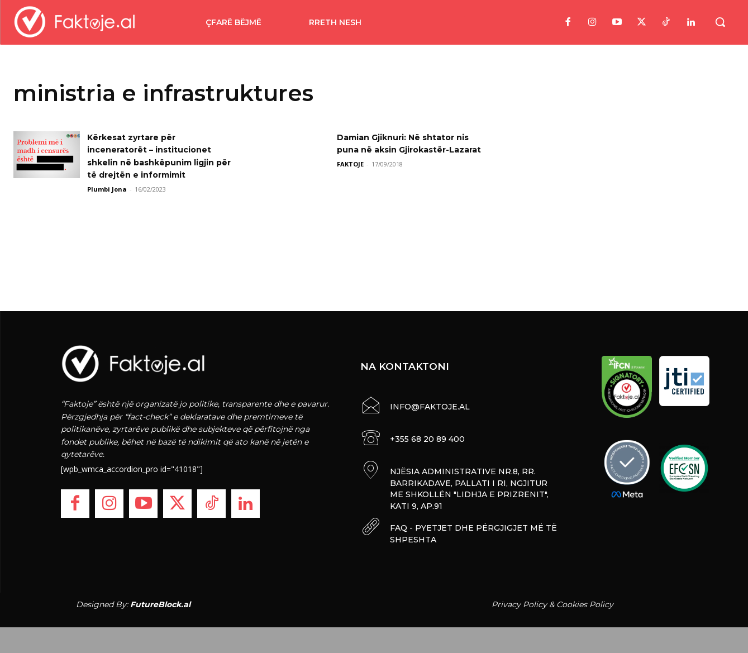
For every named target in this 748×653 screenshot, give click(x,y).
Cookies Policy (584, 602)
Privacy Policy (519, 602)
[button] (720, 22)
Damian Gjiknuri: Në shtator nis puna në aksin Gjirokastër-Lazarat (408, 150)
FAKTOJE (350, 176)
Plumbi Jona (107, 189)
